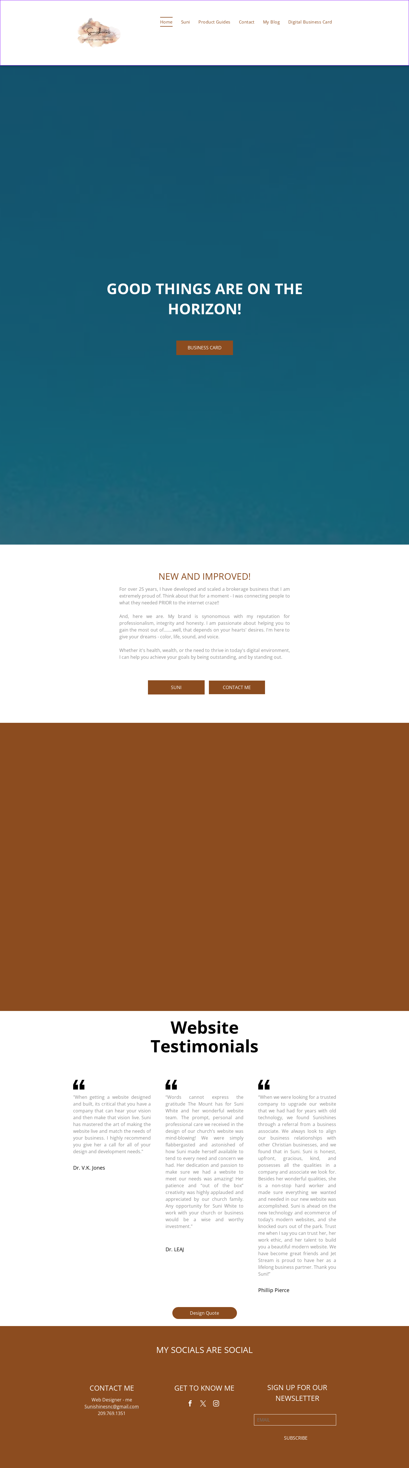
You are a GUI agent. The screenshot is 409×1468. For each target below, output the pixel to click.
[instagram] (216, 1404)
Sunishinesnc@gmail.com (111, 1406)
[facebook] (189, 1404)
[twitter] (202, 1404)
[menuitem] (166, 22)
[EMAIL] (295, 1419)
